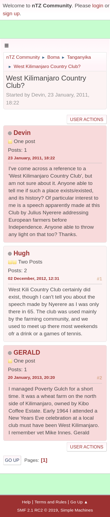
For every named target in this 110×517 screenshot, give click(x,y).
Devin (22, 132)
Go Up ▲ (79, 502)
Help (26, 502)
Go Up (12, 460)
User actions (86, 119)
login (97, 5)
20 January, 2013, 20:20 (31, 377)
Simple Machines (76, 510)
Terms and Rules (50, 502)
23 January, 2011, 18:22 (31, 158)
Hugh (21, 253)
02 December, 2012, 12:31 (33, 278)
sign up (11, 13)
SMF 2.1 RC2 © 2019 (37, 510)
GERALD (26, 352)
